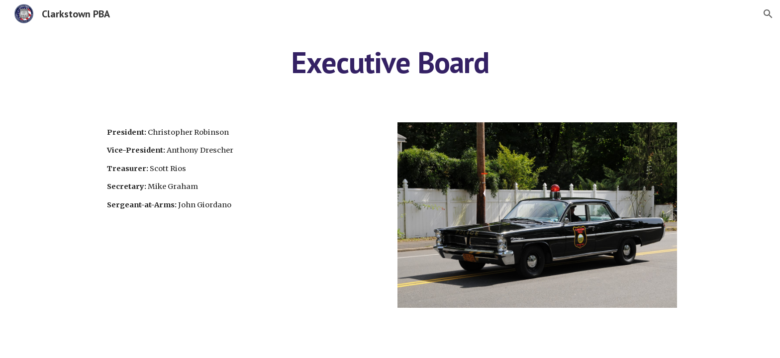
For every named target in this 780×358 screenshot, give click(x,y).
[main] (390, 62)
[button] (768, 14)
